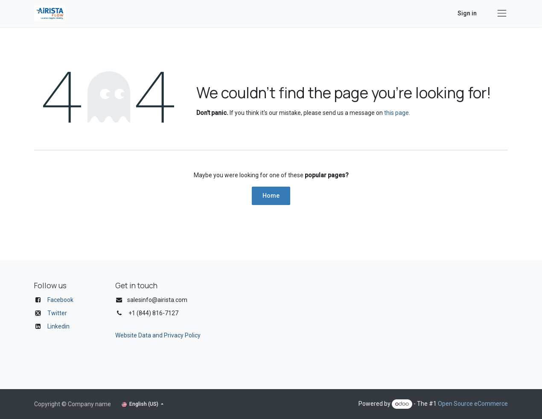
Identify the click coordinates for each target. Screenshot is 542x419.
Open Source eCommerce (473, 403)
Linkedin (58, 326)
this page (396, 112)
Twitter (57, 313)
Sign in (467, 13)
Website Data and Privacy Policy (158, 335)
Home (271, 195)
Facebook (60, 299)
